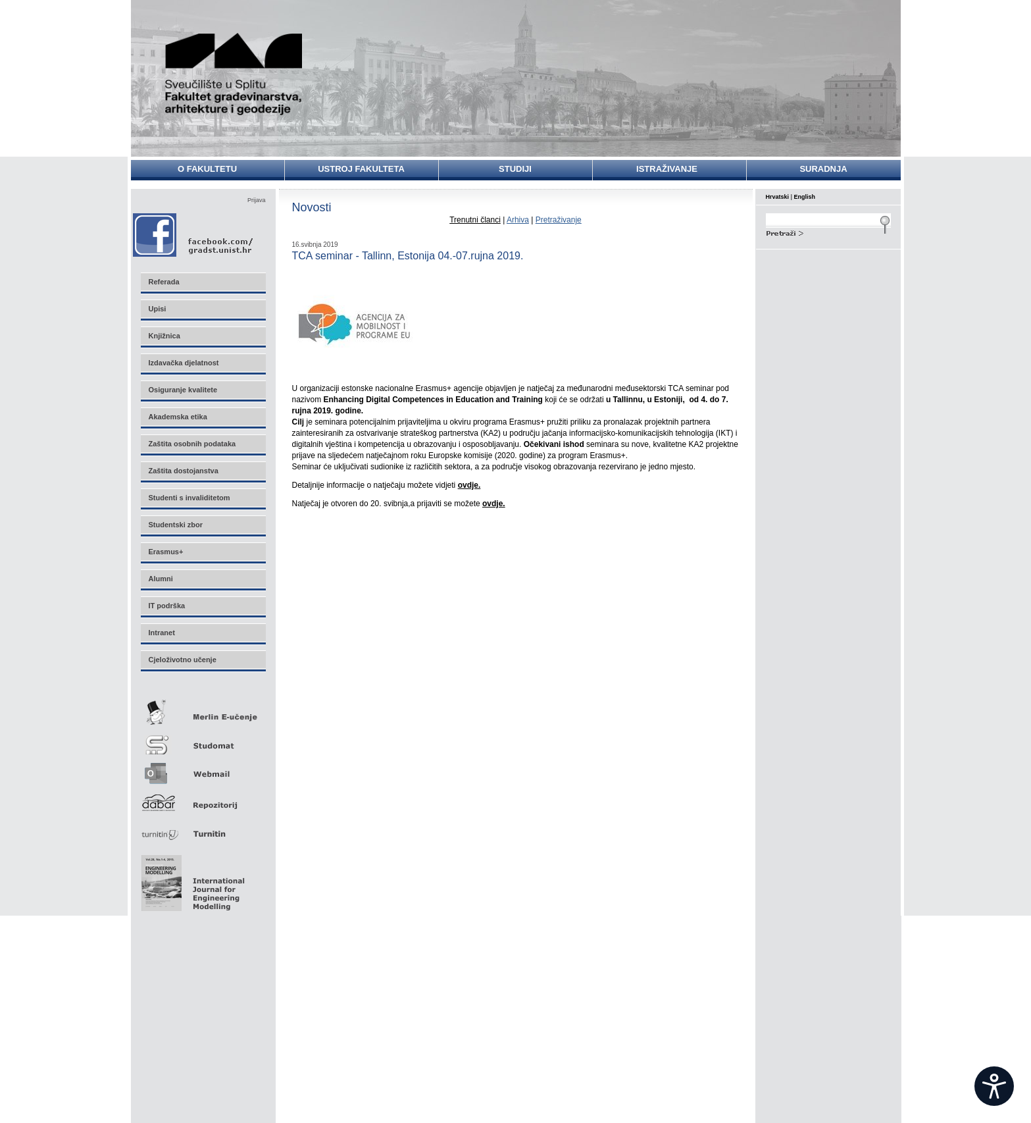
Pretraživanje (559, 219)
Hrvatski (778, 197)
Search (828, 232)
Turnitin (202, 828)
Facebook (194, 235)
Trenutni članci (475, 219)
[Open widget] (994, 1086)
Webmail (202, 769)
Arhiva (518, 219)
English (805, 197)
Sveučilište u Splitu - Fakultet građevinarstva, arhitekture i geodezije (234, 74)
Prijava (256, 200)
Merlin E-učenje (202, 710)
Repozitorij (202, 799)
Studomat (202, 739)
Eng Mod (191, 879)
